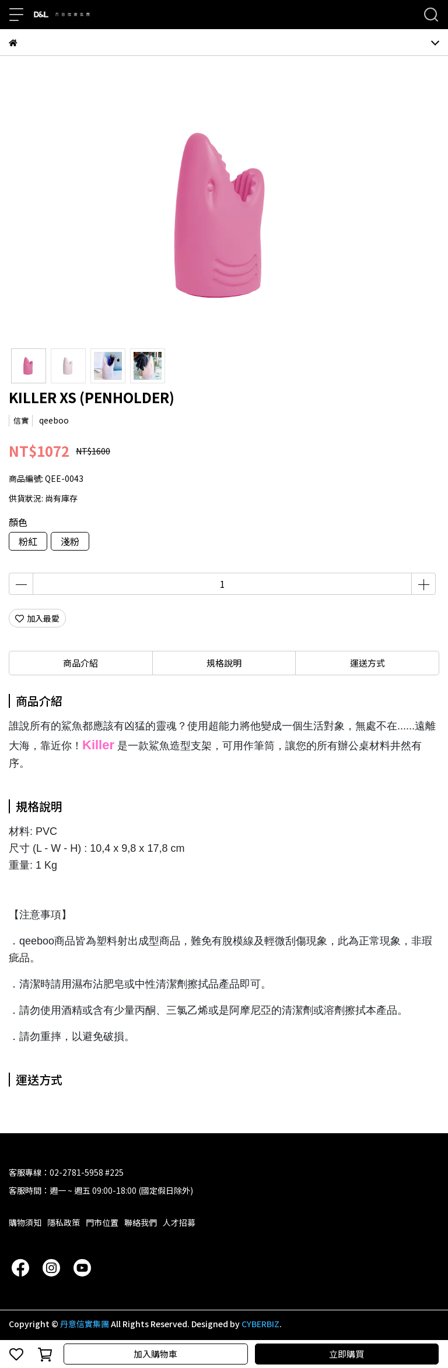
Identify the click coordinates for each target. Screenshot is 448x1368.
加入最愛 (37, 618)
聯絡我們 (140, 1222)
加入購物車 (155, 1354)
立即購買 (346, 1354)
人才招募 (179, 1222)
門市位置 (102, 1222)
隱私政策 (63, 1222)
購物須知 (25, 1222)
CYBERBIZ (260, 1324)
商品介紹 (80, 663)
